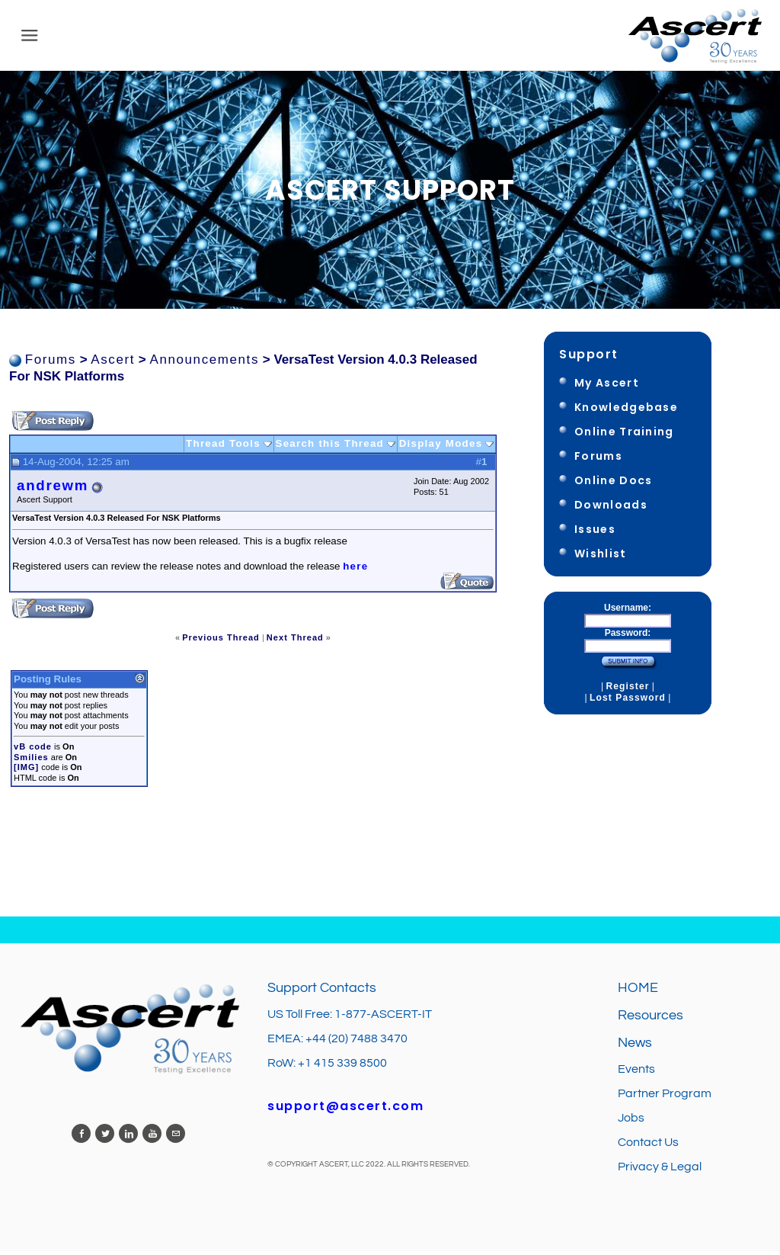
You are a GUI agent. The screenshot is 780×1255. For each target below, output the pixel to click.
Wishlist (600, 557)
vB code (33, 750)
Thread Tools (223, 447)
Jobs (632, 1121)
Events (636, 1073)
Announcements (204, 363)
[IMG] (26, 770)
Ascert (113, 363)
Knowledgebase (626, 411)
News (635, 1046)
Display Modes (441, 447)
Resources (650, 1019)
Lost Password (628, 701)
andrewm (52, 490)
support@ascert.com (345, 1110)
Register (627, 690)
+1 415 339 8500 (342, 1067)
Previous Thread (221, 641)
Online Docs (613, 484)
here (355, 570)
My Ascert (606, 386)
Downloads (610, 508)
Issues (594, 533)
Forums (50, 363)
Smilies (31, 761)
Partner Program (664, 1097)
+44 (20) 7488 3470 (356, 1042)
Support (589, 358)
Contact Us (648, 1146)
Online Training (624, 435)
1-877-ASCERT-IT (383, 1018)
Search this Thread (330, 447)
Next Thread (295, 641)
